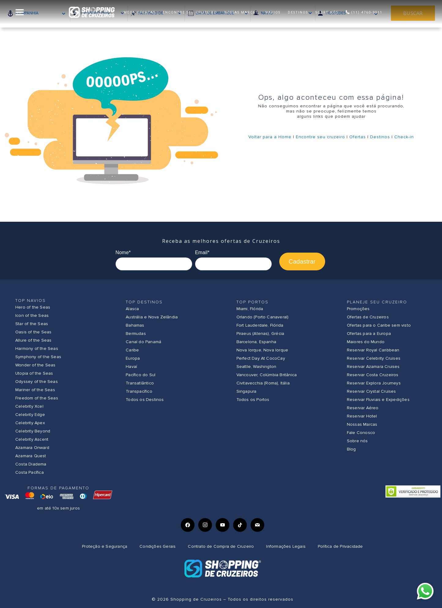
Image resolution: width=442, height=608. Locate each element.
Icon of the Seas (32, 315)
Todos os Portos (252, 399)
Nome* (123, 252)
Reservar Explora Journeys (374, 383)
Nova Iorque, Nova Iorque (262, 350)
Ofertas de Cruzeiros (368, 317)
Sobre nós (357, 440)
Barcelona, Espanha (256, 341)
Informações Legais (286, 546)
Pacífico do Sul (140, 374)
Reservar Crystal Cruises (371, 391)
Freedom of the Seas (36, 398)
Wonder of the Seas (35, 365)
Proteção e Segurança (104, 546)
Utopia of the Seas (34, 373)
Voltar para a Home (270, 136)
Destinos (380, 136)
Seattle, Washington (256, 366)
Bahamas (135, 325)
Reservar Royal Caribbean (373, 350)
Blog (351, 449)
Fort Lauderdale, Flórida (260, 325)
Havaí (131, 366)
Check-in (404, 136)
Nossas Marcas (362, 424)
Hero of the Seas (32, 307)
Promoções (358, 308)
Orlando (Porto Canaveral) (262, 317)
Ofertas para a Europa (369, 333)
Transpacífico (139, 391)
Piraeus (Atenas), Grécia (260, 333)
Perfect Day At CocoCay (260, 358)
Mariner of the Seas (35, 389)
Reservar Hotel (362, 416)
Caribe (132, 350)
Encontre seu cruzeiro (320, 136)
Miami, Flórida (249, 308)
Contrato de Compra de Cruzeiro (221, 546)
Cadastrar (302, 261)
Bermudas (136, 333)
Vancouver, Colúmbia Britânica (266, 374)
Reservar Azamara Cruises (373, 366)
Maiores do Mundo (365, 341)
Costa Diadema (30, 464)
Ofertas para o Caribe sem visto (379, 325)
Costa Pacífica (29, 472)
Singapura (246, 391)
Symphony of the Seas (38, 356)
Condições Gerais (157, 546)
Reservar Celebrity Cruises (373, 358)
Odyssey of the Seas (36, 381)
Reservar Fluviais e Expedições (378, 399)
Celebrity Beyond (32, 431)
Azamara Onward (32, 447)
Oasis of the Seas (33, 332)
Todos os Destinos (145, 399)
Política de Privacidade (340, 546)
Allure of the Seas (33, 340)
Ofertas (357, 136)
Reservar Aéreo (363, 407)
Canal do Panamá (143, 341)
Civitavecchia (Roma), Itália (263, 383)
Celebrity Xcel (29, 406)
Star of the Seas (31, 323)
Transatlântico (140, 383)
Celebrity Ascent (31, 439)
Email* (202, 252)
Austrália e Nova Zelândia (152, 317)
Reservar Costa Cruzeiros (373, 374)
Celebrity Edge (30, 414)
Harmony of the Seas (36, 348)
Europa (133, 358)
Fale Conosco (361, 432)
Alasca (132, 308)
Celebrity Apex (30, 422)
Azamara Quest (30, 455)
